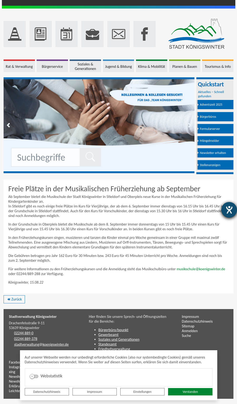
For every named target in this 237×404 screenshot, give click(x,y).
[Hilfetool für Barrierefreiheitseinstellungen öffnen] (229, 210)
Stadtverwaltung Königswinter (33, 316)
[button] (8, 125)
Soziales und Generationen (119, 339)
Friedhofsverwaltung (114, 349)
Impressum (94, 392)
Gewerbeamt (108, 334)
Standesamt (107, 344)
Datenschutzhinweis (46, 392)
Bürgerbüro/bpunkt (113, 330)
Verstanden (190, 392)
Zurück (14, 300)
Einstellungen (142, 392)
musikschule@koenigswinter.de (201, 269)
